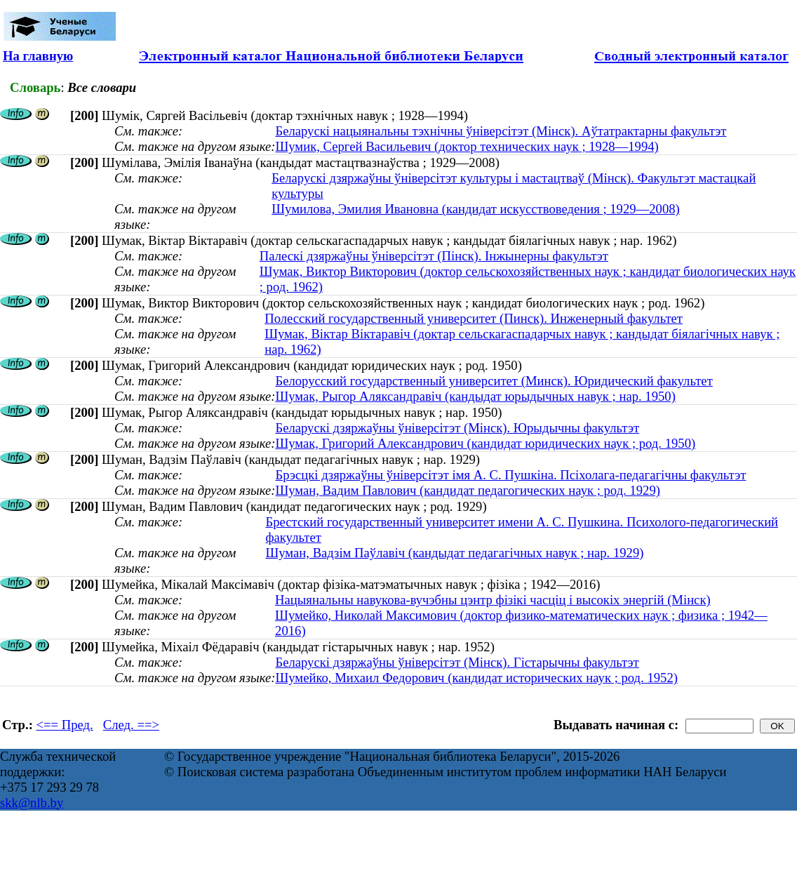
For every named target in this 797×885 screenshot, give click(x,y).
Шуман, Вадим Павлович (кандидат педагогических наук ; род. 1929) (467, 490)
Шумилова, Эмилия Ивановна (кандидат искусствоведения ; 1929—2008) (476, 208)
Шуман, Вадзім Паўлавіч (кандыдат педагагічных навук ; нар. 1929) (454, 552)
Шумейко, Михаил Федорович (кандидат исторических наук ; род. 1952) (476, 677)
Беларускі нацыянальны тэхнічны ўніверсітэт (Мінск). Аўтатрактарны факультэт (500, 131)
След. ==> (131, 724)
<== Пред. (64, 724)
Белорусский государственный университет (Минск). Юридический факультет (493, 380)
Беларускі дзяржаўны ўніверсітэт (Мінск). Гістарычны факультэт (456, 662)
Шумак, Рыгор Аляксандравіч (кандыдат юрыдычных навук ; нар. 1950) (475, 396)
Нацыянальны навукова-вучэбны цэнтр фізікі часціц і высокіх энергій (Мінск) (493, 599)
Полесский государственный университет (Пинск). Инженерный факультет (473, 318)
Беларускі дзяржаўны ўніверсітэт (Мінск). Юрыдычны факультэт (457, 427)
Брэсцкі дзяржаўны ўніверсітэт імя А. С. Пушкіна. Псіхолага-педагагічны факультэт (510, 474)
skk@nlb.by (31, 802)
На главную (38, 55)
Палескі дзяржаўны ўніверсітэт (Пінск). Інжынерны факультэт (434, 255)
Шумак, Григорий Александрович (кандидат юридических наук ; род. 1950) (485, 443)
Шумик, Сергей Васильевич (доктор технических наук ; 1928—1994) (466, 146)
